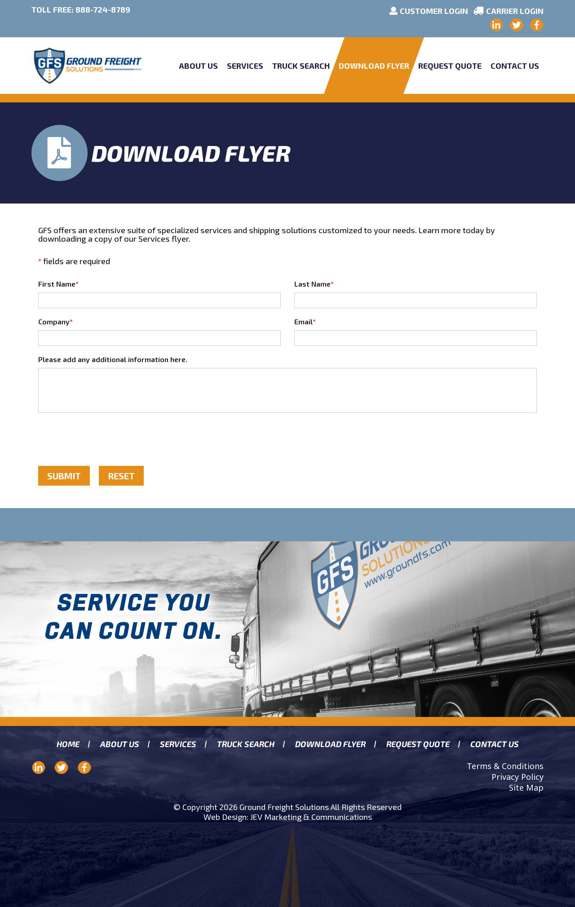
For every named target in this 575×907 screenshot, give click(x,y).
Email (305, 321)
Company (55, 321)
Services (245, 66)
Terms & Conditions (505, 766)
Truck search (245, 744)
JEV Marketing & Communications (311, 817)
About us (119, 744)
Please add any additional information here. (112, 359)
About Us (198, 66)
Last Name (314, 283)
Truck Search (301, 66)
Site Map (526, 787)
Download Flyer (374, 66)
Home (68, 744)
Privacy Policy (517, 776)
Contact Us (515, 66)
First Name (58, 283)
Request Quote (450, 66)
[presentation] (106, 439)
